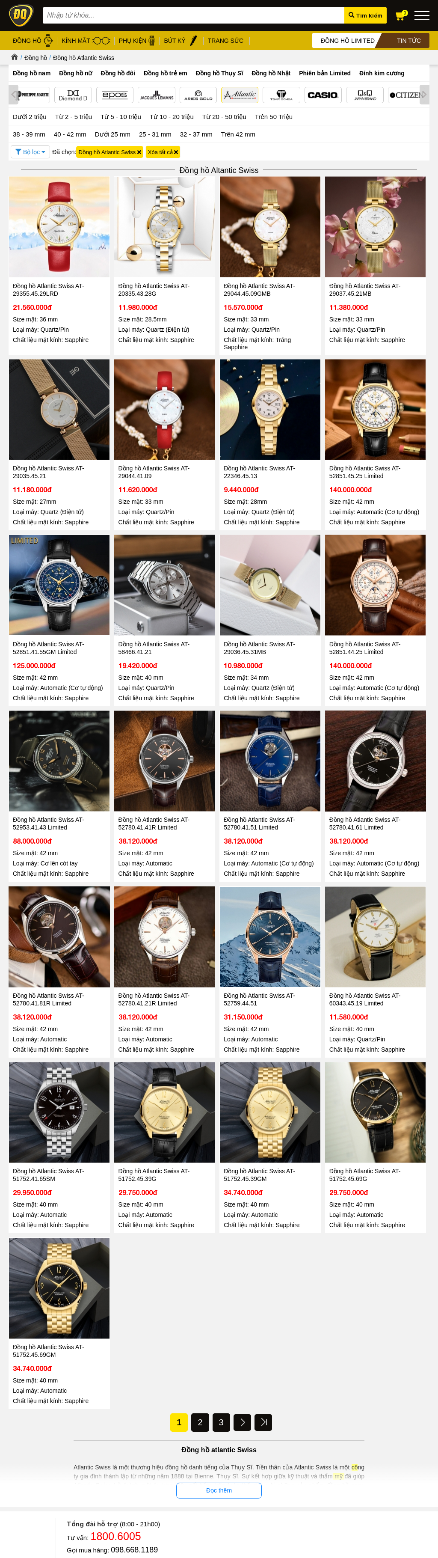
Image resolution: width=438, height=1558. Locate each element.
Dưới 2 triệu (30, 115)
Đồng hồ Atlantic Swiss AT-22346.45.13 (133, 430)
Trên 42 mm (238, 133)
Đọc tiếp (29, 1362)
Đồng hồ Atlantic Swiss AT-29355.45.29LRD (48, 268)
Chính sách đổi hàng (101, 1457)
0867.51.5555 (134, 1159)
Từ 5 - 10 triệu (121, 115)
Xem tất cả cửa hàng (269, 1470)
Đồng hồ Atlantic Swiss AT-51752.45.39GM (219, 941)
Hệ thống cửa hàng (32, 1420)
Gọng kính (184, 1431)
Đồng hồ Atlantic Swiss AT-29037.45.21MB (303, 268)
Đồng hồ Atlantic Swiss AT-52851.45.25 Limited (219, 430)
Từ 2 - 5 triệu (73, 115)
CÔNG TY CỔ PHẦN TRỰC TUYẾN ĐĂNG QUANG (284, 1498)
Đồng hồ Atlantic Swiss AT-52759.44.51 (303, 771)
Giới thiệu (20, 1400)
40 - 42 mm (70, 133)
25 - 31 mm (155, 133)
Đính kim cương (382, 73)
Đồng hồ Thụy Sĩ (219, 73)
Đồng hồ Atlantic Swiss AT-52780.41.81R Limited (133, 771)
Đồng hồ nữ (75, 73)
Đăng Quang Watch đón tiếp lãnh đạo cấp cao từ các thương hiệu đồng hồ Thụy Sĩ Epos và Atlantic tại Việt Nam (68, 1330)
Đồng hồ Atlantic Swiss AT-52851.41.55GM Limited (303, 430)
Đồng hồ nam (31, 73)
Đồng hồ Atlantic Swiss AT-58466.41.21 (388, 430)
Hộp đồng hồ (187, 1451)
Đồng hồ (35, 57)
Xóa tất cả (163, 151)
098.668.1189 (134, 1147)
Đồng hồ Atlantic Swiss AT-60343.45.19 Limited (388, 771)
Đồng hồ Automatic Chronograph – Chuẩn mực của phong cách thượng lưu (354, 1325)
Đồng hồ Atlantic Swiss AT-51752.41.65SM (48, 941)
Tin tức (34, 1296)
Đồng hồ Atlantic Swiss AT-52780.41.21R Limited (219, 771)
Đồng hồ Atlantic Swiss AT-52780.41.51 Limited (388, 600)
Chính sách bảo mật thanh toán (114, 1437)
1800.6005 (116, 1133)
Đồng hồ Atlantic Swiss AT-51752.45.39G (133, 941)
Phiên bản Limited (325, 73)
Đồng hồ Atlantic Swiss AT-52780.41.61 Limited (48, 771)
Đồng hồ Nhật (271, 73)
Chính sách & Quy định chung (112, 1401)
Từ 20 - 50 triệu (224, 115)
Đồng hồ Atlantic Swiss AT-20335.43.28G (133, 268)
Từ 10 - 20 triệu (172, 115)
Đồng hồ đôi (118, 73)
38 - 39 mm (29, 133)
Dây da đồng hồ (190, 1421)
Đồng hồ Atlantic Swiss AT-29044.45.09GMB (219, 268)
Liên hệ (18, 1446)
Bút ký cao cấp (189, 1441)
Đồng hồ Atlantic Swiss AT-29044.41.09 (48, 430)
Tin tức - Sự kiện (219, 1186)
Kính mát (182, 1411)
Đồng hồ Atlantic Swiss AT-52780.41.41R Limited (303, 600)
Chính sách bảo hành (101, 1447)
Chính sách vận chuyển (104, 1467)
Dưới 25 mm (112, 133)
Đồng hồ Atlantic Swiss (83, 57)
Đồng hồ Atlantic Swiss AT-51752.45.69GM (388, 941)
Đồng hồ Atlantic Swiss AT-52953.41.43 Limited (219, 600)
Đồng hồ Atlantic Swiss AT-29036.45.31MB (48, 600)
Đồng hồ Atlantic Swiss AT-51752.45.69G (303, 941)
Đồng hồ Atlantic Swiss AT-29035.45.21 (388, 268)
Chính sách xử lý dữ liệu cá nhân (116, 1427)
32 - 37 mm (196, 133)
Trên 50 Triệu (274, 115)
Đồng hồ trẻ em (165, 73)
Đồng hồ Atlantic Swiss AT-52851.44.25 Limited (133, 600)
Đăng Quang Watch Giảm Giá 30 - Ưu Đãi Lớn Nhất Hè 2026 (208, 1321)
